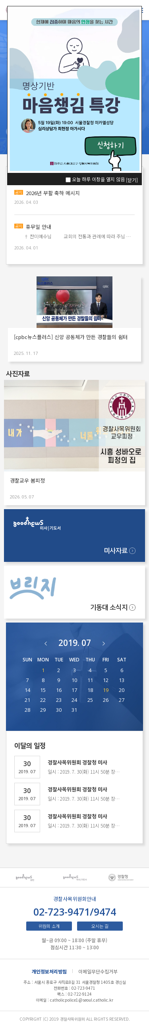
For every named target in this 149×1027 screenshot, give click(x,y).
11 (90, 680)
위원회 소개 (49, 926)
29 (43, 710)
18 (90, 690)
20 (121, 690)
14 (27, 690)
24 (74, 700)
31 (74, 710)
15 (43, 690)
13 (121, 680)
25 (90, 700)
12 (105, 680)
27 (121, 700)
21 (27, 700)
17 (74, 690)
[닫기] (132, 179)
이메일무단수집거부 (98, 971)
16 (59, 690)
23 (59, 700)
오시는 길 (99, 926)
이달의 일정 (30, 745)
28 (27, 710)
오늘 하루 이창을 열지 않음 (98, 179)
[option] (29, 877)
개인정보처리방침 (49, 971)
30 (59, 710)
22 (43, 700)
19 (105, 690)
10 (74, 680)
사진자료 (18, 373)
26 (105, 700)
